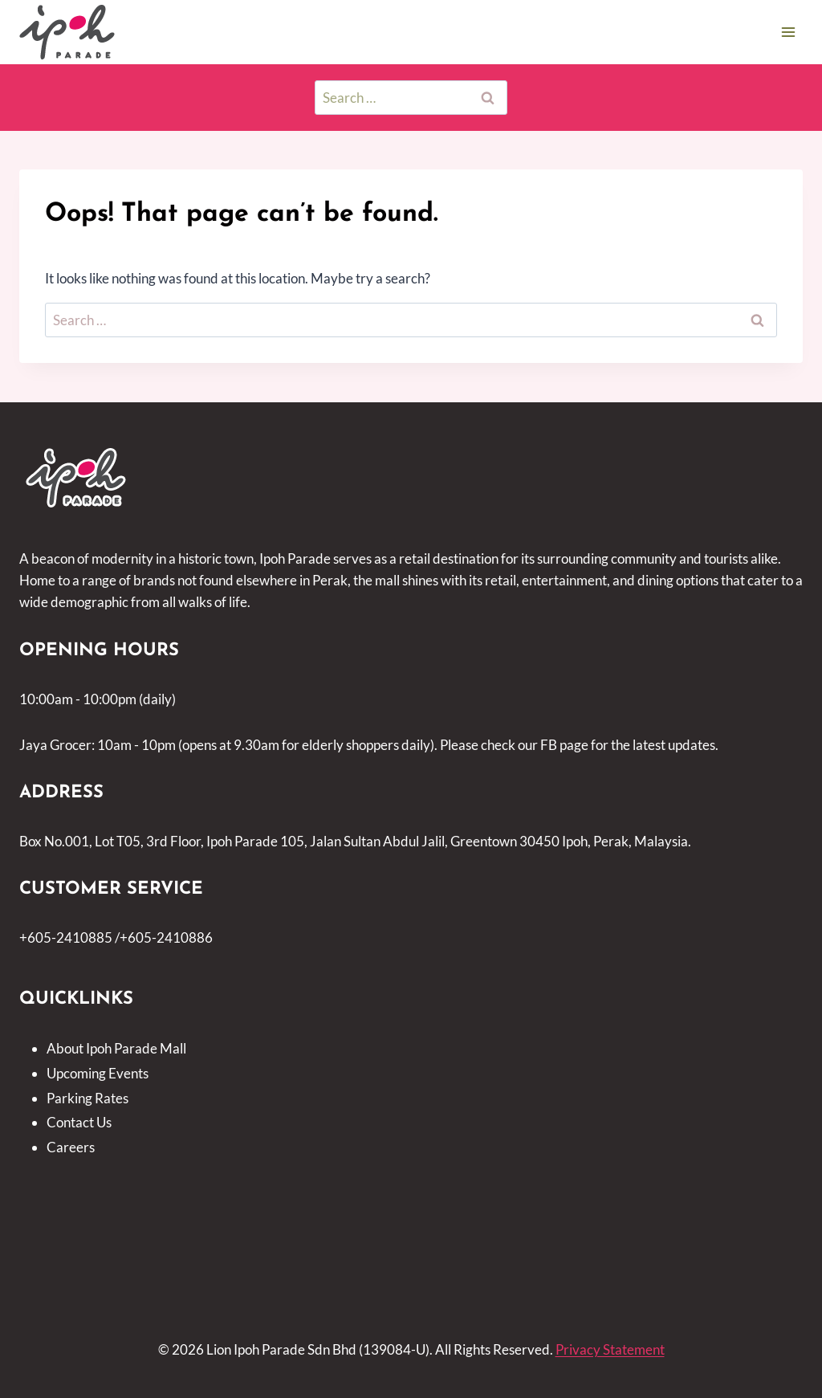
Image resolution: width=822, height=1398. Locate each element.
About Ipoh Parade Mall (116, 1048)
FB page (564, 744)
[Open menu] (788, 31)
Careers (71, 1147)
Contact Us (79, 1122)
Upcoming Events (98, 1073)
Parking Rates (87, 1098)
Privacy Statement (610, 1349)
